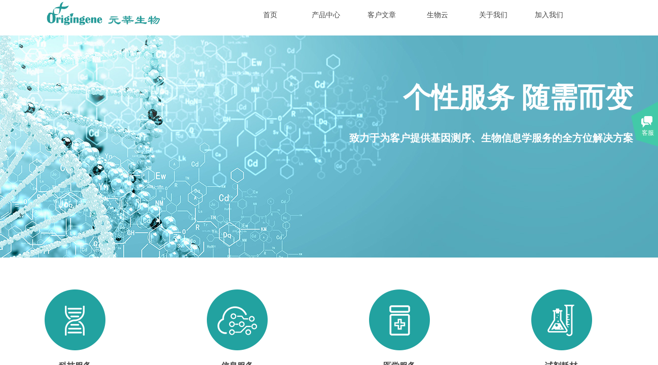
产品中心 (326, 15)
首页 (270, 15)
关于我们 (493, 15)
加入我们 (549, 15)
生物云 (437, 15)
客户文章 (382, 15)
